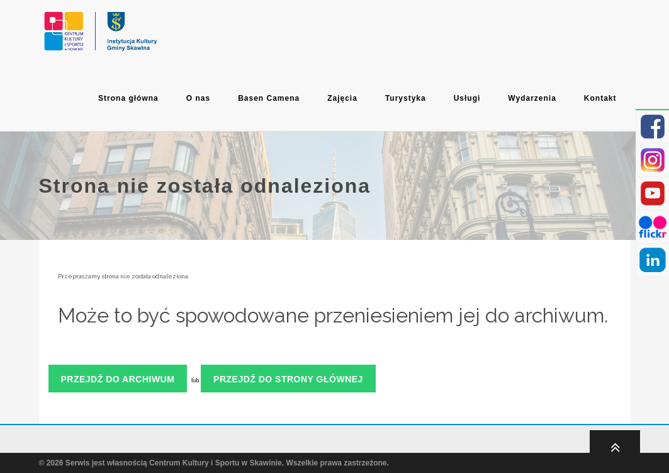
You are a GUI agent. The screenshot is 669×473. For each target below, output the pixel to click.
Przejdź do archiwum (118, 379)
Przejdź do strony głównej (288, 379)
